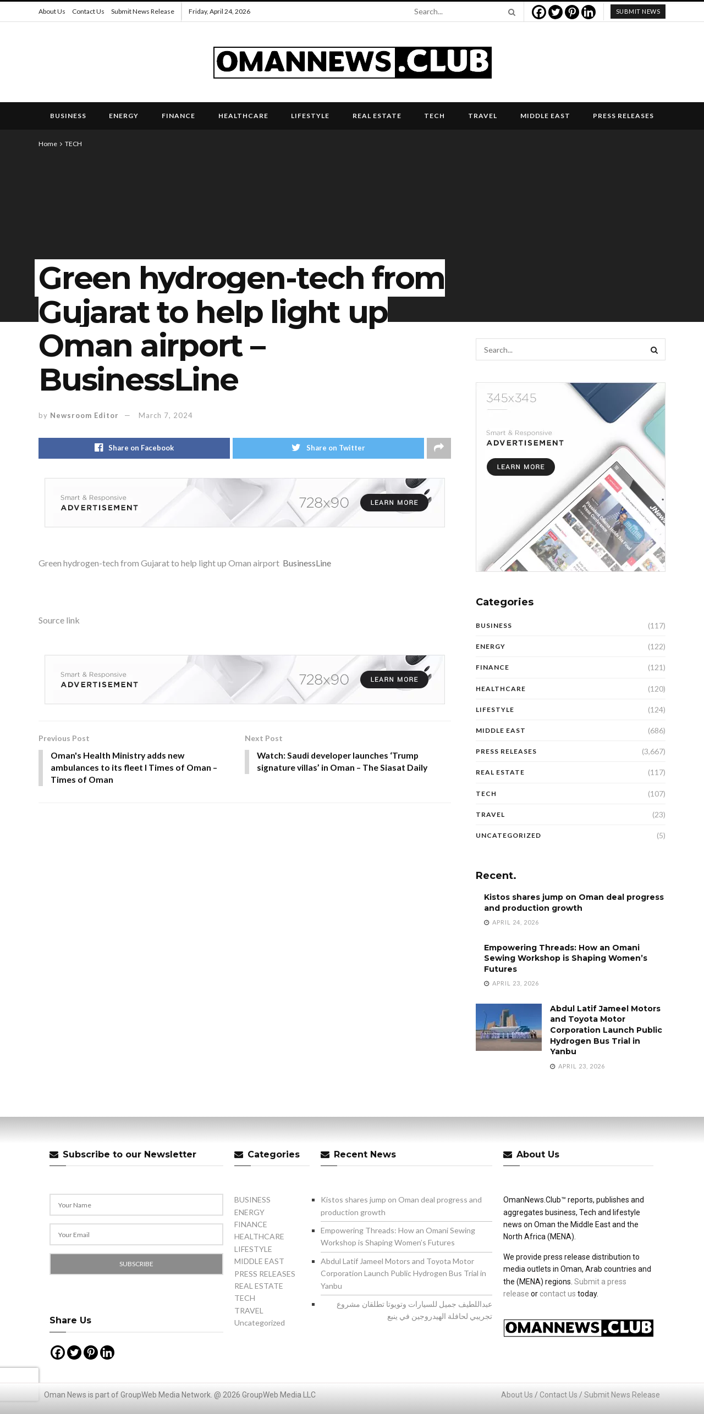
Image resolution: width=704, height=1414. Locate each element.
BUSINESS (68, 116)
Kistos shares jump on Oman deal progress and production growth (574, 902)
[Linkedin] (588, 12)
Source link (59, 620)
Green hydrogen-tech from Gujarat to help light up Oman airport (158, 563)
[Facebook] (539, 12)
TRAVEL (482, 116)
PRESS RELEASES (623, 116)
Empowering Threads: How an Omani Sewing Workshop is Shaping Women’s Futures (565, 958)
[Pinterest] (572, 12)
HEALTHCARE (243, 116)
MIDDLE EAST (545, 116)
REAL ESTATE (377, 116)
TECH (434, 116)
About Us (51, 11)
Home (47, 144)
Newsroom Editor (84, 415)
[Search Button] (510, 11)
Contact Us (88, 11)
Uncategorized (508, 835)
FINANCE (178, 116)
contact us (558, 1293)
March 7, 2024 (166, 415)
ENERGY (124, 116)
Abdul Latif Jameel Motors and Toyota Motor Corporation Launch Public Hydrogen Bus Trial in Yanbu (606, 1030)
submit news (638, 11)
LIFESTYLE (310, 116)
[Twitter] (555, 12)
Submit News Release (142, 11)
